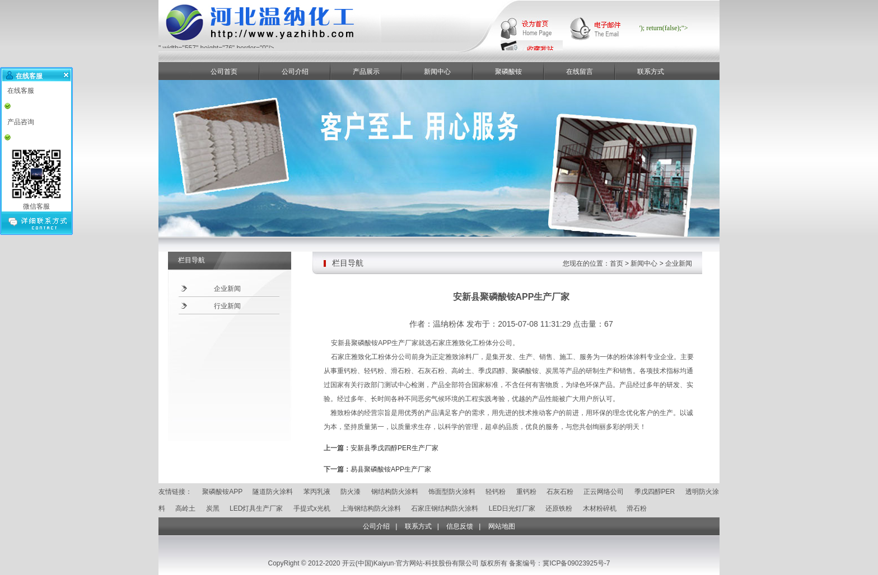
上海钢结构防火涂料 (370, 508)
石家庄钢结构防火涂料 (444, 508)
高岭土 (185, 508)
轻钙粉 (495, 492)
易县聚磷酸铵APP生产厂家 (391, 469)
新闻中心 (437, 72)
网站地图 (501, 526)
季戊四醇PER (654, 492)
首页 (616, 263)
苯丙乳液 (316, 492)
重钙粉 (526, 492)
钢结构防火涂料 (394, 492)
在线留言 (579, 72)
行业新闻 (227, 306)
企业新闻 (227, 289)
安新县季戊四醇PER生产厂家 (394, 448)
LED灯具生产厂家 (256, 508)
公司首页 (224, 72)
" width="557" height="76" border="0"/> (315, 45)
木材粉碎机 (600, 508)
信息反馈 (459, 526)
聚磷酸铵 (508, 72)
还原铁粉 (558, 508)
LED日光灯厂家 (512, 508)
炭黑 (213, 508)
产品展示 (366, 72)
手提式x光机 (311, 508)
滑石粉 (637, 508)
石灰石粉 (560, 492)
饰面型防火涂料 (451, 492)
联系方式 (650, 72)
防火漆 (350, 492)
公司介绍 (295, 72)
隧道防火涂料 (273, 492)
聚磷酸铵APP (222, 492)
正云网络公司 (603, 492)
